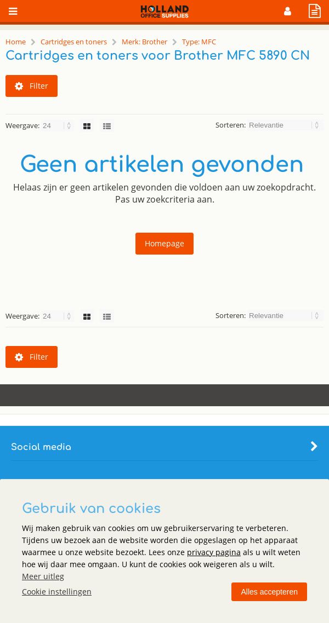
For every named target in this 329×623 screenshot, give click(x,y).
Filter (31, 85)
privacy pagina (214, 552)
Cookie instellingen (57, 591)
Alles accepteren (269, 591)
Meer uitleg (43, 576)
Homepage (164, 243)
